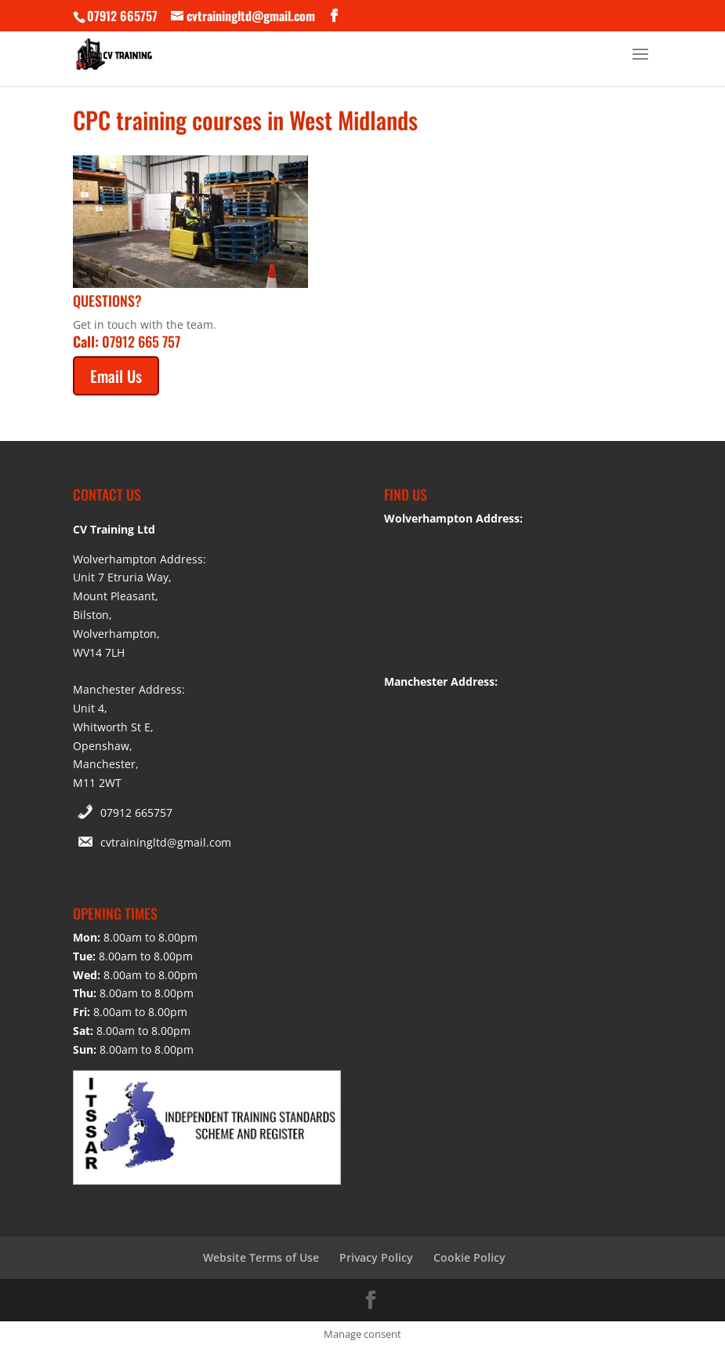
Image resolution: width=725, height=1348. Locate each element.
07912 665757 (136, 812)
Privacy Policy (376, 1257)
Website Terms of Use (261, 1257)
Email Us (116, 376)
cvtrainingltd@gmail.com (165, 842)
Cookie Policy (469, 1257)
